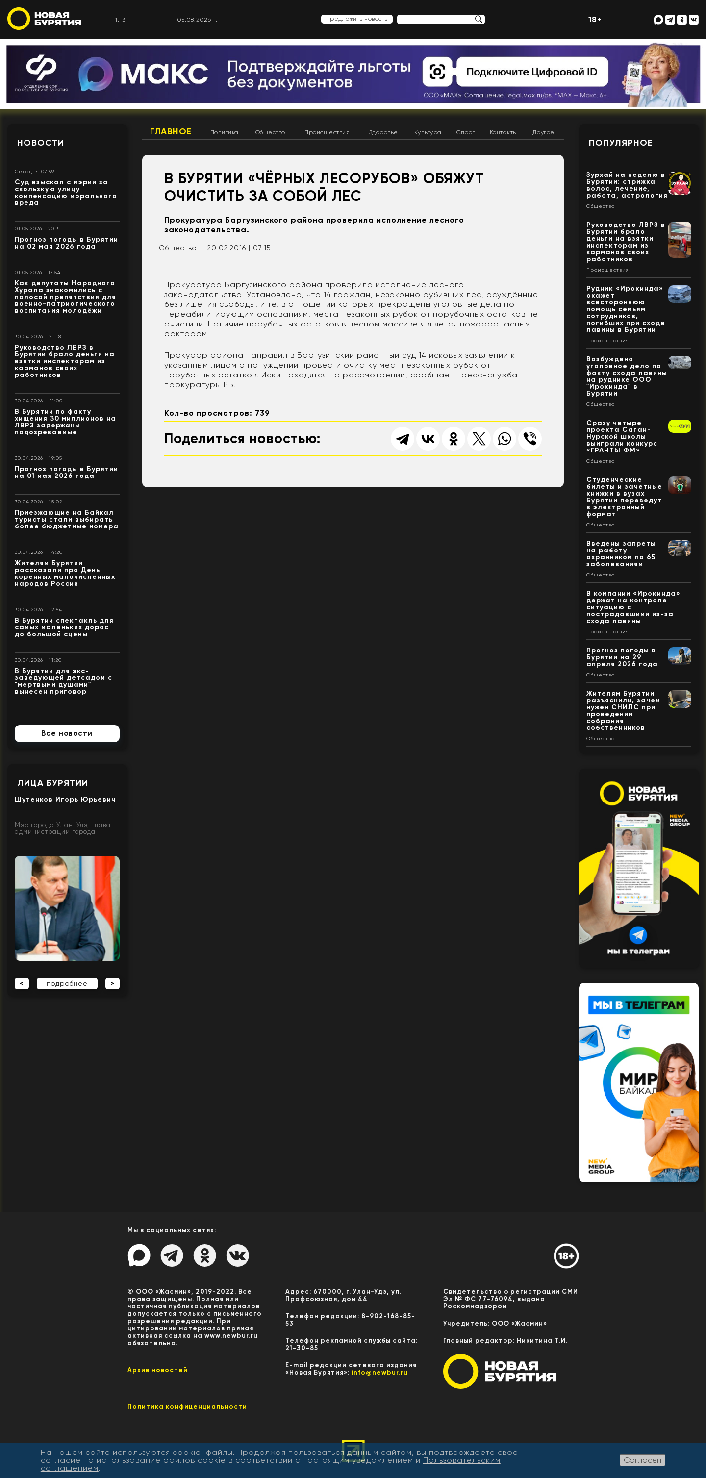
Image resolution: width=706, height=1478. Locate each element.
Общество (270, 132)
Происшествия (327, 132)
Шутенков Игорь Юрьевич (65, 799)
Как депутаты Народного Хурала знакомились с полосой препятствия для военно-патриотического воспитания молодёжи (65, 297)
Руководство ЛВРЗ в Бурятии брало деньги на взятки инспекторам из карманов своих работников (65, 361)
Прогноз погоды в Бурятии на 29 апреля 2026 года (622, 657)
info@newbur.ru (380, 1372)
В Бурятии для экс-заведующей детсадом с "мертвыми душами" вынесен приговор (63, 681)
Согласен (642, 1460)
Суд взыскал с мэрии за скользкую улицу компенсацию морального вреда (66, 192)
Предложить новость (357, 18)
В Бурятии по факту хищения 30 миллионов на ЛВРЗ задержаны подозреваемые (65, 421)
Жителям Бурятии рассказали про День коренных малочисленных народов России (65, 573)
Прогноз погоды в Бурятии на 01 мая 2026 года (66, 472)
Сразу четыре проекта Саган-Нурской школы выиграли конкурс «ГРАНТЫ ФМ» (621, 436)
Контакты (503, 132)
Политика (224, 132)
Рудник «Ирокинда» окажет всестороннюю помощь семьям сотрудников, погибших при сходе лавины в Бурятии (625, 309)
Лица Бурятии (52, 782)
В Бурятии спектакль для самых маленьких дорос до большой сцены (64, 627)
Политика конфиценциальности (187, 1406)
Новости (40, 142)
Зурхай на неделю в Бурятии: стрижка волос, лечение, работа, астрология (627, 185)
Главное (171, 131)
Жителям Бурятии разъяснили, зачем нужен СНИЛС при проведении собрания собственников (623, 710)
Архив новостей (157, 1370)
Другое (543, 132)
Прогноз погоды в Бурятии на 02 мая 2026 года (66, 243)
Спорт (466, 132)
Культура (428, 132)
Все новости (67, 733)
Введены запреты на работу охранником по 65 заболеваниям (621, 553)
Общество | (180, 247)
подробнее (67, 983)
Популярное (621, 142)
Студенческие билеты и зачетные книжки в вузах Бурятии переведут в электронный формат (624, 497)
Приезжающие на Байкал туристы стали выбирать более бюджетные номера (67, 519)
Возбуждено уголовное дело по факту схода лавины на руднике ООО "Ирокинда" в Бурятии (626, 376)
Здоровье (383, 132)
